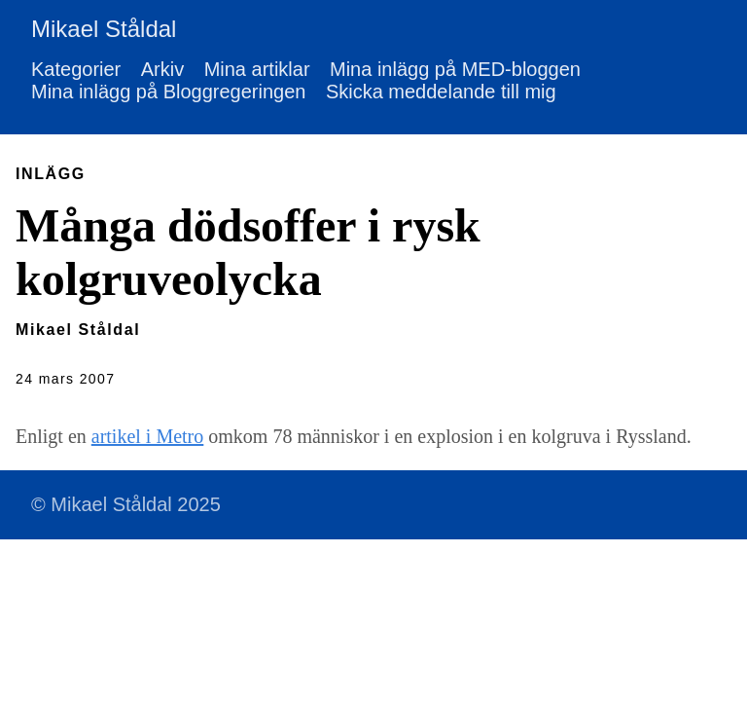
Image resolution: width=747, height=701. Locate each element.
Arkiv (162, 69)
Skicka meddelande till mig (441, 91)
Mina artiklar (257, 69)
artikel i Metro (147, 436)
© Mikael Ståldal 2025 (126, 504)
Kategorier (76, 69)
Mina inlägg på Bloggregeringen (168, 91)
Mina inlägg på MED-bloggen (455, 69)
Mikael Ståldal (103, 29)
